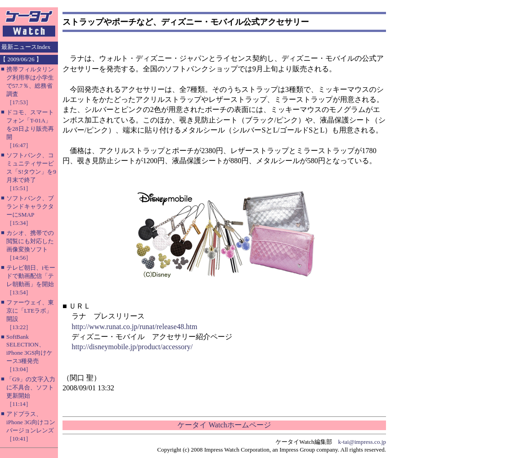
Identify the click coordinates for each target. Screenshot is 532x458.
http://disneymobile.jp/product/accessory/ (132, 347)
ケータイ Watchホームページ (224, 425)
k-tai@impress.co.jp (362, 441)
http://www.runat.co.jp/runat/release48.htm (134, 326)
